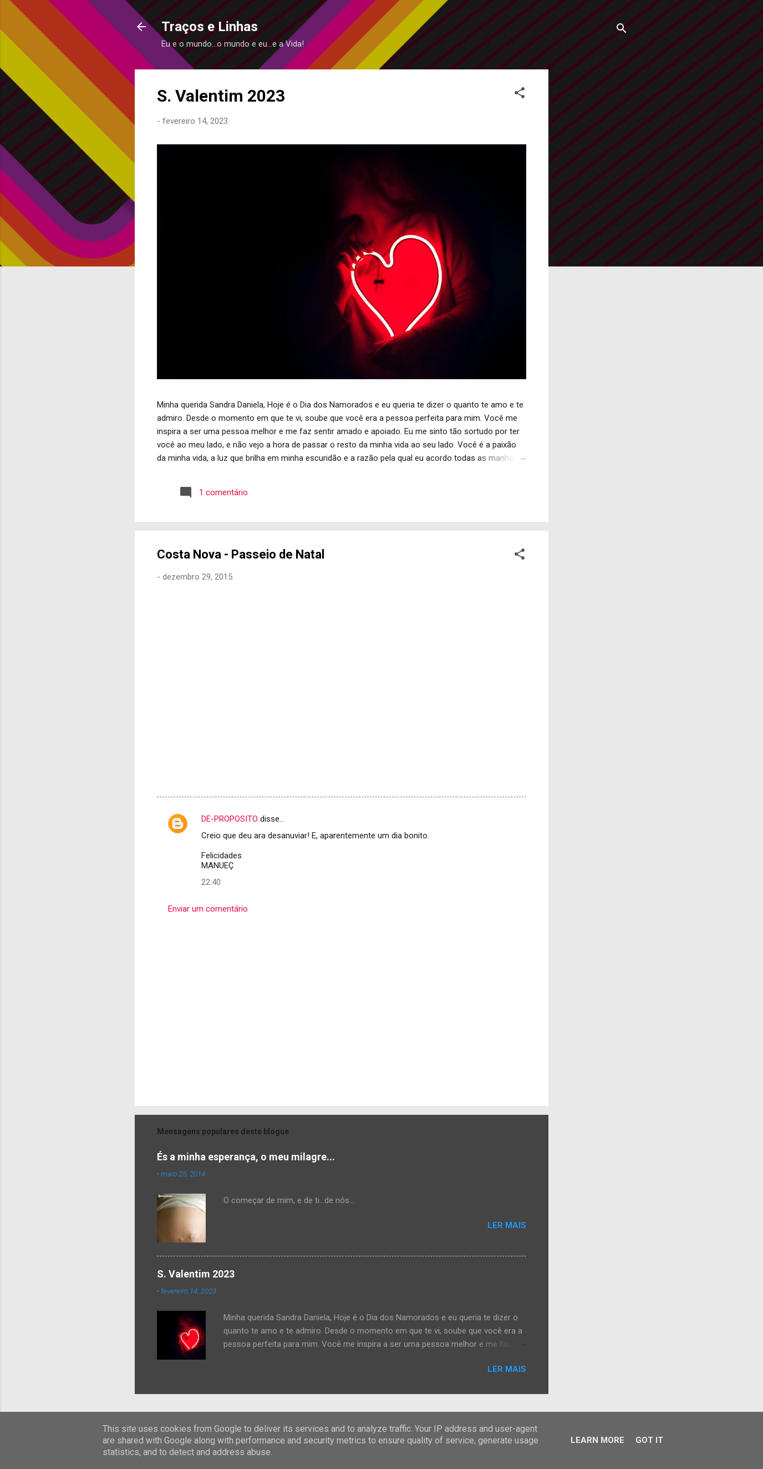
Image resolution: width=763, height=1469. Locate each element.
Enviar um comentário (208, 909)
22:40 (211, 882)
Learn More (597, 1440)
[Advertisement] (592, 236)
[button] (519, 94)
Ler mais (506, 1225)
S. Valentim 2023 (221, 95)
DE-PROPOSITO (229, 819)
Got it (649, 1440)
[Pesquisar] (621, 30)
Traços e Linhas (209, 26)
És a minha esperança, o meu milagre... (246, 1157)
